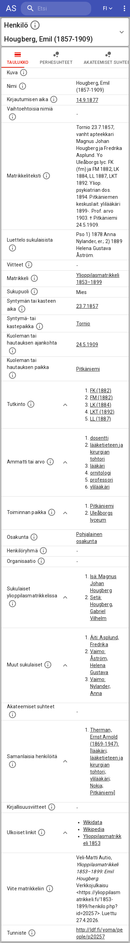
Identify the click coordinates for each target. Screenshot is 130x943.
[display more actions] (124, 8)
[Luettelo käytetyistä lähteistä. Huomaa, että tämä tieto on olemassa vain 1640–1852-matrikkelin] (28, 264)
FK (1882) (100, 390)
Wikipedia (93, 829)
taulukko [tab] (17, 57)
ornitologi (100, 473)
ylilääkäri (100, 487)
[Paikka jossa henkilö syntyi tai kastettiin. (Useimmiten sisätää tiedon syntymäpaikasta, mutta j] (39, 326)
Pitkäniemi (88, 369)
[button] (65, 32)
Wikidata (92, 822)
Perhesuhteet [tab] (56, 57)
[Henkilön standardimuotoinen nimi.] (22, 86)
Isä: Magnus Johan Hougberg (103, 583)
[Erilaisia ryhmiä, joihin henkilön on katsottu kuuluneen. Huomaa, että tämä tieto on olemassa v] (43, 550)
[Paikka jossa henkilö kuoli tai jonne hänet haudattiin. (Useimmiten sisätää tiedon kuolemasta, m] (12, 375)
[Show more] (65, 404)
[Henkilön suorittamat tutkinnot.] (30, 404)
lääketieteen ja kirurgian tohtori (106, 452)
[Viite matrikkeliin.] (49, 888)
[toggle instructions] (35, 25)
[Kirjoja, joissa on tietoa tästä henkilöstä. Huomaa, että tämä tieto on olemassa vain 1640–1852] (51, 807)
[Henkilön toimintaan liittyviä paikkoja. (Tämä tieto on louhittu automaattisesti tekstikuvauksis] (51, 512)
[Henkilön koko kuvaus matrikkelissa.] (46, 175)
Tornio (83, 323)
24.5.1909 (87, 344)
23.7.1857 (87, 306)
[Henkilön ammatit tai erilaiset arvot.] (50, 461)
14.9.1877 (87, 100)
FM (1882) (101, 397)
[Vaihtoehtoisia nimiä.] (12, 116)
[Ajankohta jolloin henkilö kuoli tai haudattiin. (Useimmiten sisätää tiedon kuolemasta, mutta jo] (12, 350)
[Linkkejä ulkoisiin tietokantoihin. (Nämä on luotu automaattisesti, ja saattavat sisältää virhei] (41, 832)
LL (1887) (100, 419)
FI (108, 8)
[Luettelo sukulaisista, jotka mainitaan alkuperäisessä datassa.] (12, 248)
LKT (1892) (102, 412)
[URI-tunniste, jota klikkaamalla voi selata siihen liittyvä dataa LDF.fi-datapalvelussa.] (31, 932)
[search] (56, 8)
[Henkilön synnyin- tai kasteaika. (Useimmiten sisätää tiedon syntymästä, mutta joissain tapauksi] (21, 309)
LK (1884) (100, 405)
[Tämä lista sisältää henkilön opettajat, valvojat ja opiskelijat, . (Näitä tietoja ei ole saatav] (12, 714)
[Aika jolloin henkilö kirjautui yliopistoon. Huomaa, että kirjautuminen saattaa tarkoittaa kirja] (53, 99)
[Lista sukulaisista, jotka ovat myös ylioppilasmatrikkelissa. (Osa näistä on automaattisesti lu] (12, 603)
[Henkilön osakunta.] (34, 537)
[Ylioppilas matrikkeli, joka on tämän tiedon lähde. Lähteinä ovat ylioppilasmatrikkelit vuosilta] (34, 278)
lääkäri (97, 466)
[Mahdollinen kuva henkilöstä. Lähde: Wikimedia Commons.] (23, 72)
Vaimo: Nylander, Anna (100, 686)
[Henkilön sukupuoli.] (34, 291)
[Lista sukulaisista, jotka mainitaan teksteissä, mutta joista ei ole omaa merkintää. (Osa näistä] (47, 664)
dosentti (99, 438)
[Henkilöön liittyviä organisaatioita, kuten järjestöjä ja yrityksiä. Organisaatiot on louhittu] (41, 561)
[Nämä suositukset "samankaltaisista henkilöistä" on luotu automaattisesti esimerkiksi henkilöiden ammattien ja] (12, 764)
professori (101, 480)
